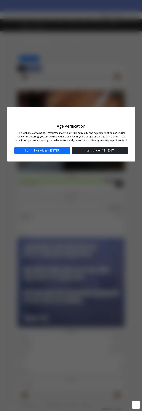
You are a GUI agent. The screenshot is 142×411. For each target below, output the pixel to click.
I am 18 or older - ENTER (42, 150)
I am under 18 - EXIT (99, 150)
